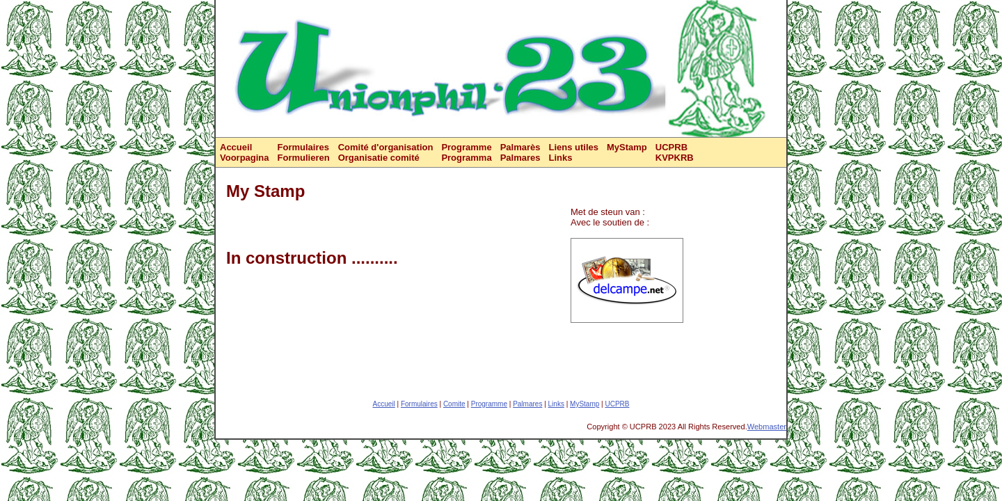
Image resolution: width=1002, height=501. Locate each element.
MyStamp (627, 147)
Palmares (527, 404)
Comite (454, 404)
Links (556, 404)
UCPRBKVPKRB (674, 152)
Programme (489, 404)
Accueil (384, 404)
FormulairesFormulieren (304, 152)
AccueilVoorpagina (244, 152)
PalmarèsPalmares (520, 152)
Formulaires (419, 404)
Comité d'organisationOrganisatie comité (386, 152)
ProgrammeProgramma (466, 152)
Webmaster (766, 426)
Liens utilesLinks (573, 152)
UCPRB (617, 404)
